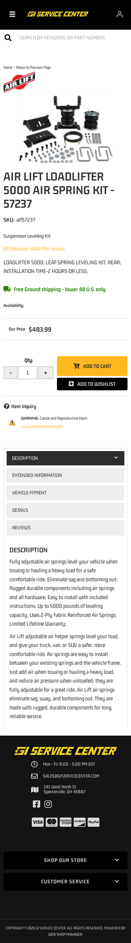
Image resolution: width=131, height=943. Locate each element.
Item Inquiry (23, 406)
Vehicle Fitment (29, 492)
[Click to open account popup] (119, 14)
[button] (65, 37)
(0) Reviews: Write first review (34, 248)
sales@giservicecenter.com (71, 776)
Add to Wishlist (96, 384)
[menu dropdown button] (12, 14)
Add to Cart (97, 366)
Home (7, 67)
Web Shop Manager (65, 934)
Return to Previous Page (33, 67)
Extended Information (37, 475)
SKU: (9, 219)
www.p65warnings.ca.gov (42, 426)
